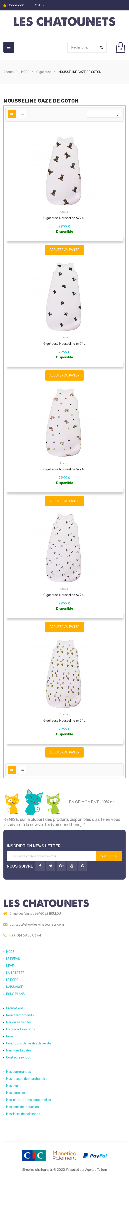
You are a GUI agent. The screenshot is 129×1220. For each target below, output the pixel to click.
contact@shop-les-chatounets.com (37, 959)
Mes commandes (18, 1106)
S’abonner (109, 890)
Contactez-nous (18, 1091)
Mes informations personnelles (28, 1134)
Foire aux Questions (20, 1063)
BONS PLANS (15, 1028)
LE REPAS (13, 993)
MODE (10, 986)
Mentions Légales (18, 1084)
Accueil (64, 211)
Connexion (15, 5)
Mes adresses (16, 1127)
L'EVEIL (11, 1000)
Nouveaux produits (20, 1049)
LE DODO (12, 1014)
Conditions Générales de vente (28, 1077)
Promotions (14, 1042)
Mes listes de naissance (23, 1148)
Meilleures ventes (19, 1056)
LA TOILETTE (15, 1007)
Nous (9, 1070)
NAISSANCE (14, 1021)
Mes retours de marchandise (26, 1113)
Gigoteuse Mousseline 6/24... (64, 218)
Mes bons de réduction (22, 1141)
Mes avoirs (13, 1120)
